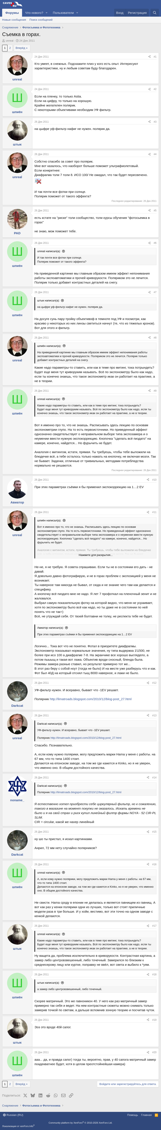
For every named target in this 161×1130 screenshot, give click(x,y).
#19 (154, 1019)
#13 (154, 715)
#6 (155, 242)
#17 (154, 925)
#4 (155, 154)
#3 (155, 121)
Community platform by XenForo (80, 1122)
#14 (154, 777)
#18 (154, 974)
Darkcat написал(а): (50, 723)
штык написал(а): (48, 300)
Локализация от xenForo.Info (18, 1126)
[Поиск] (155, 13)
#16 (154, 864)
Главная (146, 1115)
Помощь (132, 1115)
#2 (155, 89)
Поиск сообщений (41, 19)
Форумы (12, 13)
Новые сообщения (14, 19)
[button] (47, 13)
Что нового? (34, 13)
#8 (155, 337)
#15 (154, 831)
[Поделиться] (149, 56)
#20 (154, 1052)
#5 (155, 210)
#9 (155, 390)
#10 (154, 479)
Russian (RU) (13, 1115)
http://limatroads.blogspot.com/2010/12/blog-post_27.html (90, 699)
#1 (155, 56)
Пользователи (63, 13)
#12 (154, 682)
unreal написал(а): (49, 251)
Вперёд (20, 47)
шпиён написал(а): (49, 346)
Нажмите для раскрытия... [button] (96, 555)
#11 (154, 512)
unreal (9, 40)
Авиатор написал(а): (50, 627)
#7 (155, 292)
